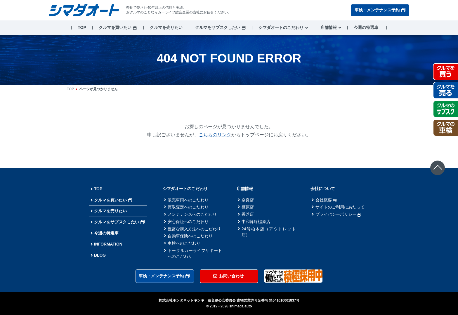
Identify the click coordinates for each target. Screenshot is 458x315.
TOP (82, 27)
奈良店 (248, 200)
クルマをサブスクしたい (217, 27)
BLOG (100, 255)
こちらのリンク (215, 134)
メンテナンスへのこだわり (192, 214)
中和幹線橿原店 (256, 222)
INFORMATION (108, 244)
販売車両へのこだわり (188, 200)
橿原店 (248, 207)
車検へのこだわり (184, 243)
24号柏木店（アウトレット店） (269, 232)
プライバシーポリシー (338, 214)
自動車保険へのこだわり (190, 236)
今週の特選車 (366, 27)
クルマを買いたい (115, 27)
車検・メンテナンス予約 (380, 10)
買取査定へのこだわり (188, 207)
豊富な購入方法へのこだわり (194, 229)
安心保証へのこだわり (188, 222)
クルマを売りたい (166, 27)
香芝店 (248, 214)
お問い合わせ (228, 276)
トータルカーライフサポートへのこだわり (195, 254)
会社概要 (325, 200)
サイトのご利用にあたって (340, 207)
